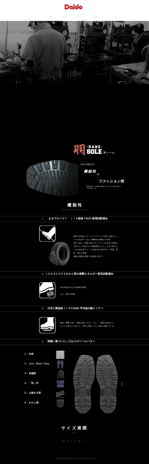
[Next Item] (122, 384)
